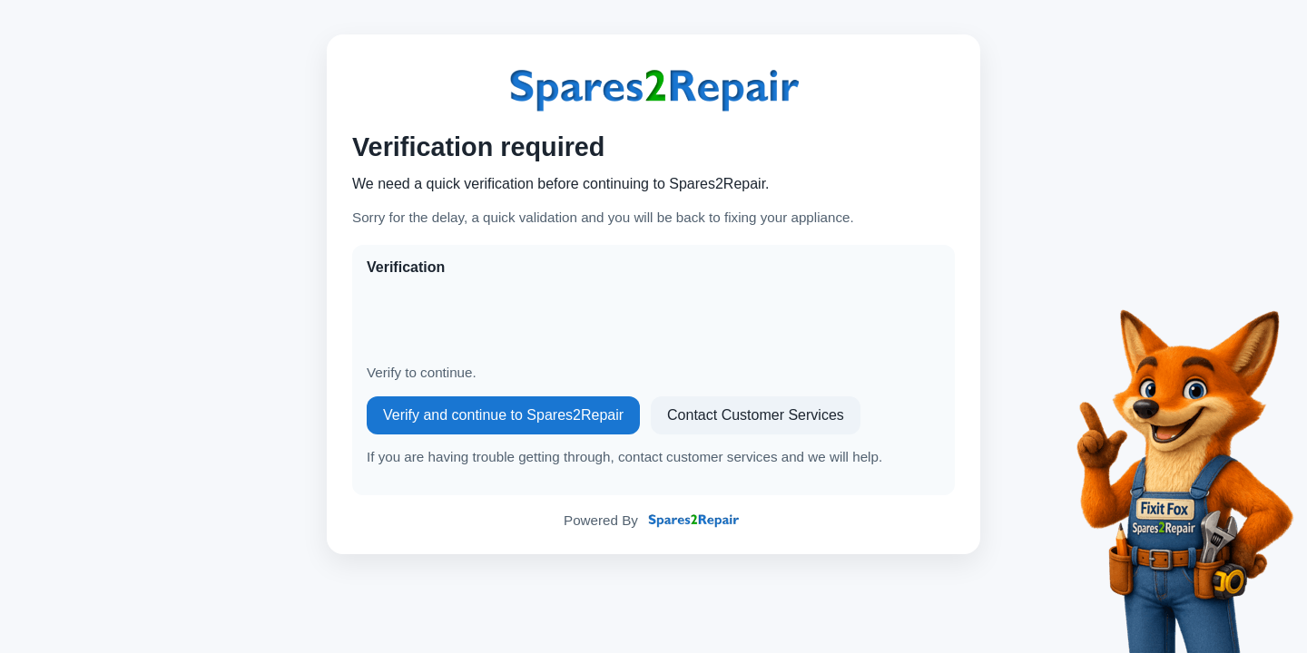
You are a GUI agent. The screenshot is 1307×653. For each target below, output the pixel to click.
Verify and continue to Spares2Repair (503, 415)
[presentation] (505, 320)
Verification (406, 267)
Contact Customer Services (755, 415)
